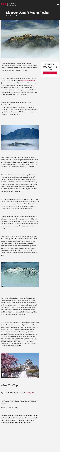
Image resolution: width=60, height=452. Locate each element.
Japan (17, 15)
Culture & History (10, 15)
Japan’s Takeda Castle (28, 80)
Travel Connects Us (50, 73)
